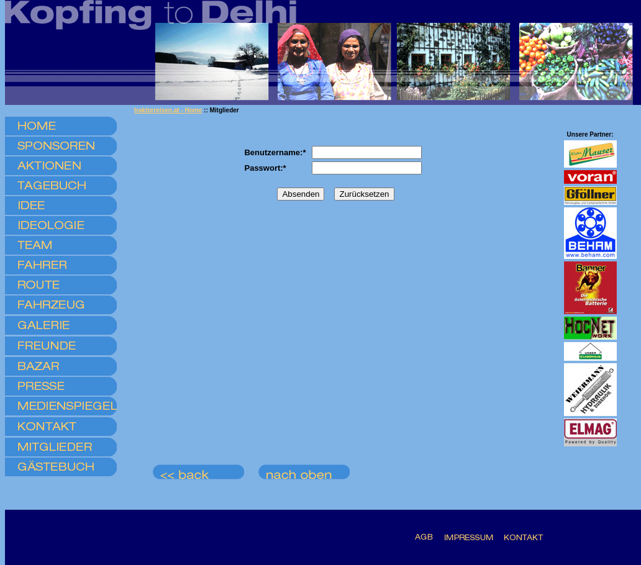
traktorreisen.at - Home (168, 110)
